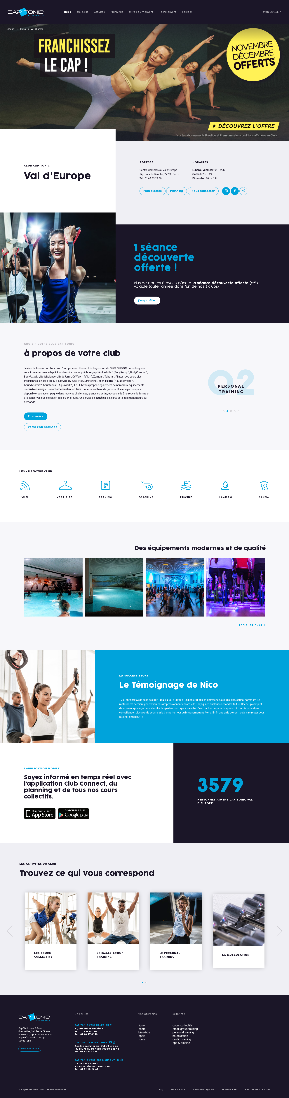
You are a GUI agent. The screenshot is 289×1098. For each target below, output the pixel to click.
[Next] (279, 931)
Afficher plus (252, 625)
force (141, 1039)
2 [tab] (227, 411)
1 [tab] (224, 411)
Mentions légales (203, 1090)
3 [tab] (231, 411)
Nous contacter (203, 191)
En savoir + (35, 416)
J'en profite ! (147, 300)
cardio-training (182, 1039)
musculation (180, 1036)
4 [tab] (235, 411)
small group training (185, 1029)
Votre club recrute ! (42, 427)
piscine (109, 380)
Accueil (11, 29)
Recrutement (230, 1090)
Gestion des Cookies (258, 1090)
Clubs (23, 29)
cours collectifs (183, 1025)
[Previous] (9, 931)
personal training (183, 1032)
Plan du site (178, 1090)
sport (141, 1036)
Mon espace (272, 12)
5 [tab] (238, 411)
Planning (176, 191)
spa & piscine (181, 1043)
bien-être (144, 1032)
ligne (141, 1025)
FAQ (161, 1090)
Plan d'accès (152, 191)
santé (142, 1029)
